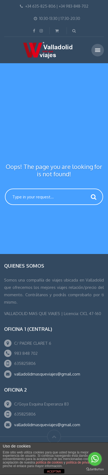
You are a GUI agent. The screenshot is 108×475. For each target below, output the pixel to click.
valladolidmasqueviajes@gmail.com (47, 374)
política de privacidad (81, 462)
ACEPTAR (54, 471)
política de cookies (49, 462)
